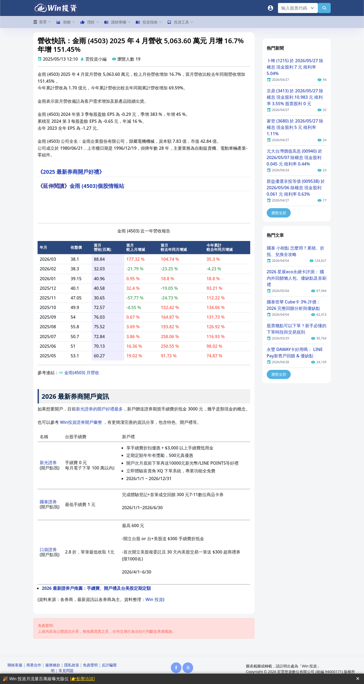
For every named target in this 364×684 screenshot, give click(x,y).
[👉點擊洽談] (82, 679)
